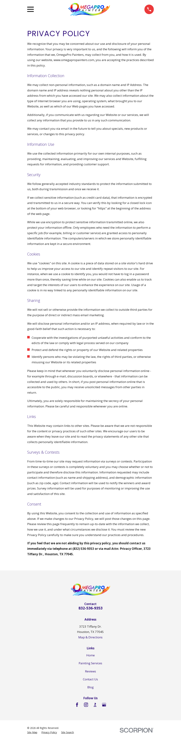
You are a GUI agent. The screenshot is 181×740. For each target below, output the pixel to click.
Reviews (90, 671)
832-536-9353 (90, 607)
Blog (90, 687)
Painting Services (90, 663)
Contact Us (90, 679)
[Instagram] (86, 705)
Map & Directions (90, 637)
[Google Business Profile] (104, 705)
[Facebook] (77, 705)
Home (90, 655)
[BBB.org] (95, 705)
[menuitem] (32, 732)
